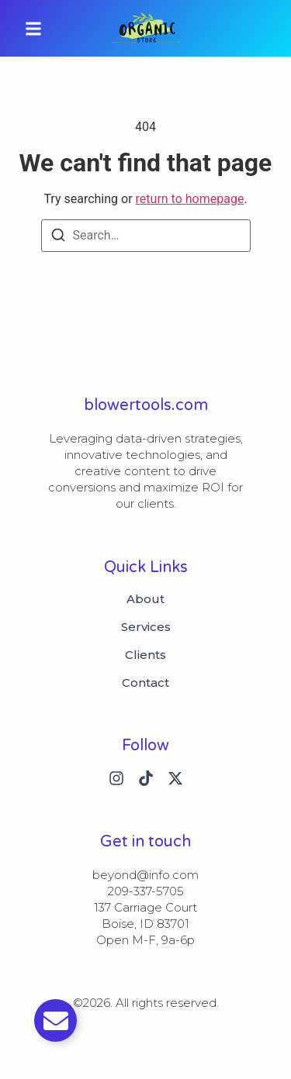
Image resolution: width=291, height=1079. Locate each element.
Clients (145, 655)
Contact (145, 683)
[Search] (58, 237)
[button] (33, 28)
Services (146, 627)
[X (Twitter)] (175, 778)
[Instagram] (116, 778)
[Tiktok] (146, 778)
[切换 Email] (55, 1020)
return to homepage (190, 198)
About (145, 599)
